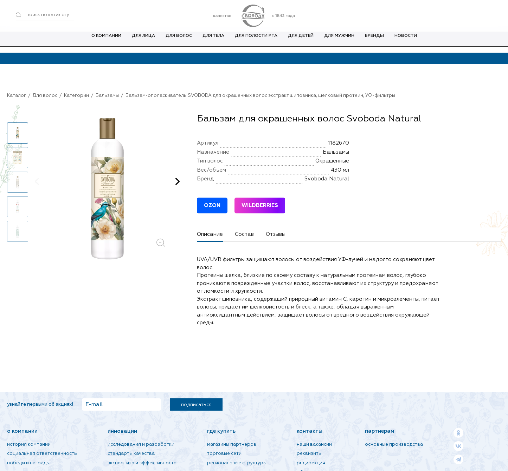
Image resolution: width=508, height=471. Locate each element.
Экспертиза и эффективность (142, 463)
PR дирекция (311, 463)
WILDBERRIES (260, 205)
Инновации (122, 431)
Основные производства (394, 444)
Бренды (374, 42)
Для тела (213, 42)
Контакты (309, 431)
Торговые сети (224, 453)
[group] (107, 189)
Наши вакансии (314, 444)
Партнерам (379, 431)
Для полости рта (256, 42)
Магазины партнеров (231, 444)
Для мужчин (339, 42)
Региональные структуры (236, 463)
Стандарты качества (131, 453)
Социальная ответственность (42, 453)
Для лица (143, 42)
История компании (29, 444)
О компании (106, 42)
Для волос (179, 42)
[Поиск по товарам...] (45, 15)
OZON (212, 205)
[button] (177, 181)
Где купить (221, 431)
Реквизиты (309, 453)
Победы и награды (28, 463)
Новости (405, 42)
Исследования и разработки (141, 444)
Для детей (301, 42)
